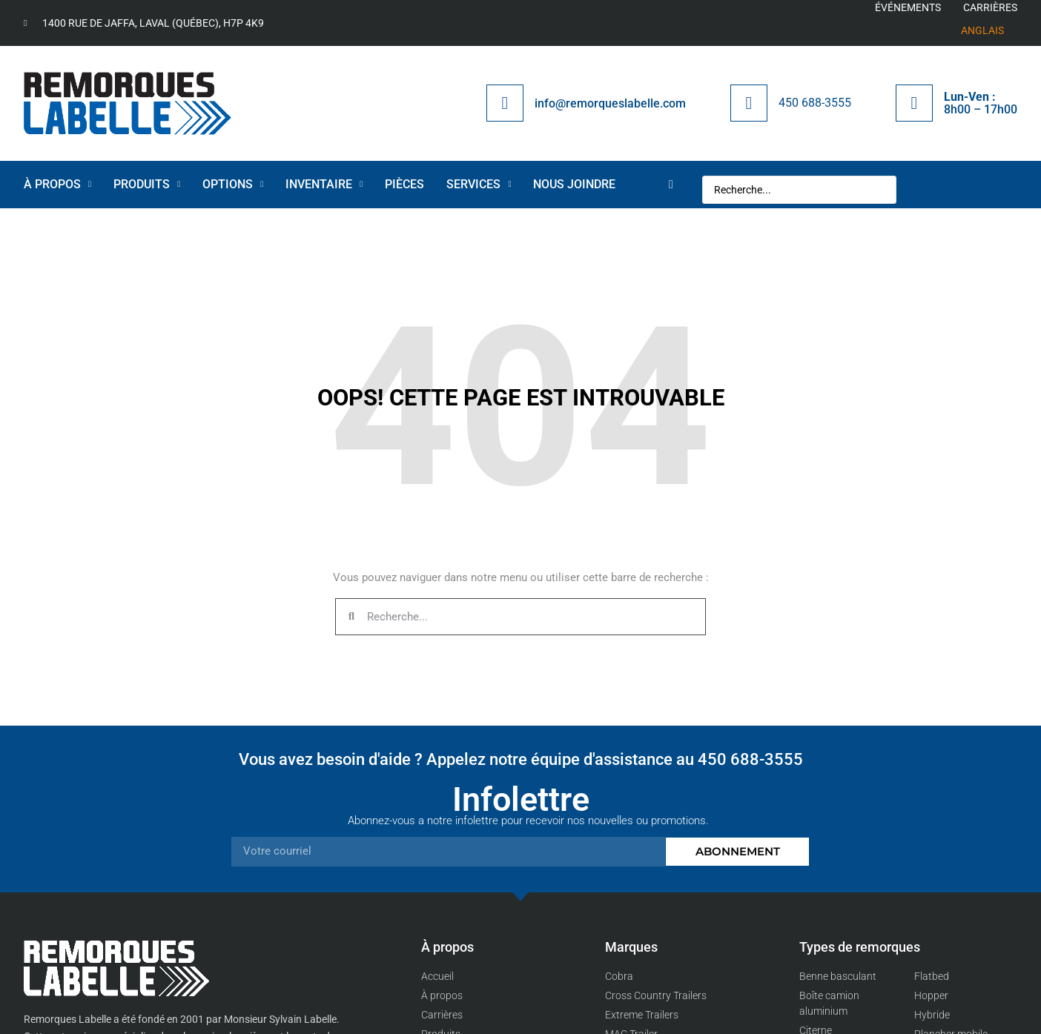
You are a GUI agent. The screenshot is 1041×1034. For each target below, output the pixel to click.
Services (478, 184)
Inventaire (324, 184)
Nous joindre (574, 184)
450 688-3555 (815, 103)
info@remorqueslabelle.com (610, 103)
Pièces (404, 184)
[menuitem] (982, 30)
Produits (146, 184)
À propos (57, 184)
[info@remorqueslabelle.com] (504, 103)
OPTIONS (232, 184)
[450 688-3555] (748, 103)
